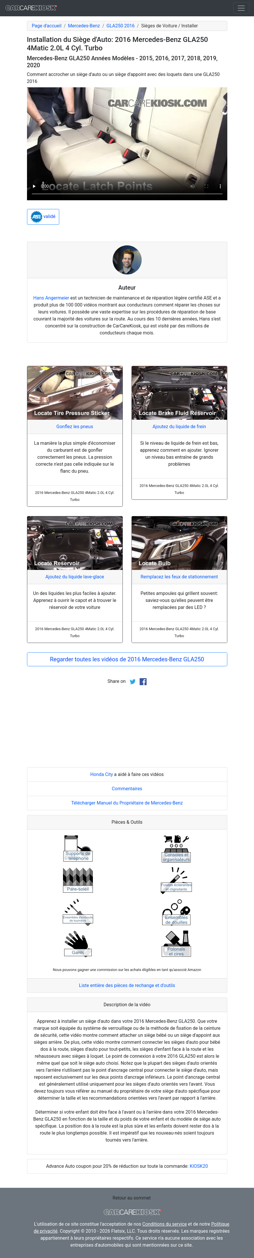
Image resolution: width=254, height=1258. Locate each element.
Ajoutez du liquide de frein (179, 426)
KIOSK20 (199, 1166)
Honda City (101, 774)
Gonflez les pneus (74, 426)
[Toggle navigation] (241, 8)
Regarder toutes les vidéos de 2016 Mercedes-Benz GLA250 (127, 659)
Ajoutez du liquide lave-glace (74, 577)
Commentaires (127, 788)
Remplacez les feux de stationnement (179, 577)
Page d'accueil (47, 26)
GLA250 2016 (121, 26)
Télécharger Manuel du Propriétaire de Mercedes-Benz (127, 803)
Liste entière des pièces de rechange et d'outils (127, 985)
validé (43, 217)
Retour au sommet (132, 1198)
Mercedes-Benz (84, 26)
